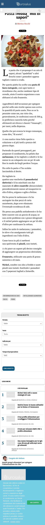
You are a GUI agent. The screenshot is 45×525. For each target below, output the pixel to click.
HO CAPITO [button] (34, 502)
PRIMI (13, 299)
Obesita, (27, 412)
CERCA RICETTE (9, 368)
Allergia (14, 450)
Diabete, (21, 412)
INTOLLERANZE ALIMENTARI (32, 296)
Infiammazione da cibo (26, 424)
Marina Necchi (23, 23)
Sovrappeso (34, 412)
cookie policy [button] (15, 522)
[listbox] (22, 323)
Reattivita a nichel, (24, 400)
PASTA (5, 299)
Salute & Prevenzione (10, 10)
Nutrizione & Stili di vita (10, 18)
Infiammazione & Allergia (11, 14)
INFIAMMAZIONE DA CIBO (11, 296)
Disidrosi (34, 400)
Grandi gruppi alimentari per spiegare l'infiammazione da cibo (17, 463)
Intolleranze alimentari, (26, 449)
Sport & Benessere (10, 22)
